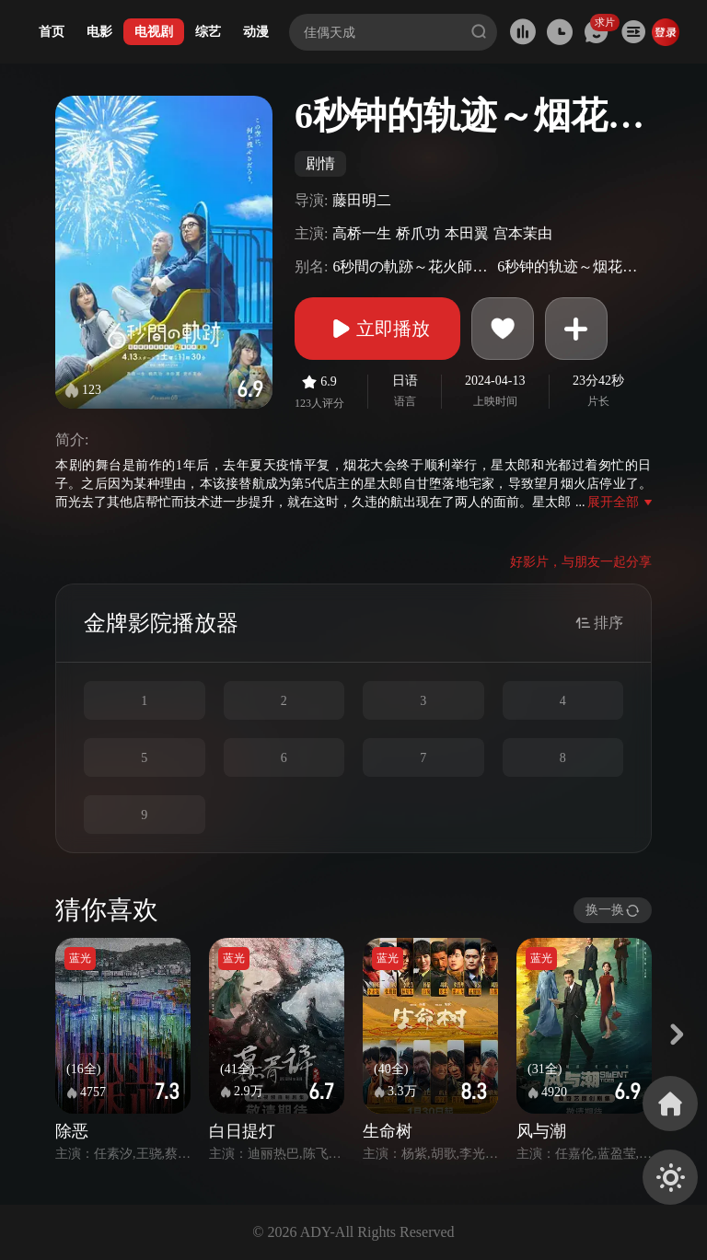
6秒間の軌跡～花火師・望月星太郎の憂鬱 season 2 (412, 266)
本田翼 (467, 233)
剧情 (320, 163)
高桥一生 (361, 233)
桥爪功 (418, 233)
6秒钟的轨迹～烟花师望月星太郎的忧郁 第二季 (572, 266)
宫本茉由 (522, 233)
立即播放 (377, 328)
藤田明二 (361, 200)
